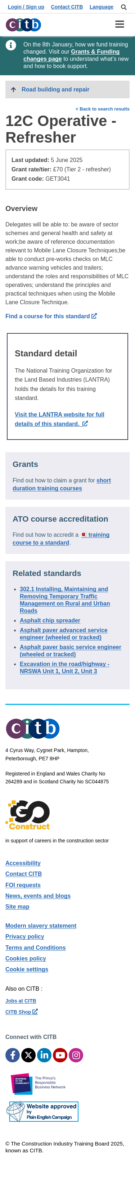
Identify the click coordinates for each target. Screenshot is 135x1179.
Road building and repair (55, 89)
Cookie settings (26, 969)
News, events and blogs (38, 896)
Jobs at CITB (20, 1001)
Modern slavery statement (40, 926)
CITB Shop (21, 1012)
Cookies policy (25, 958)
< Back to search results (103, 109)
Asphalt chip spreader (50, 620)
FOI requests (23, 885)
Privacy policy (24, 936)
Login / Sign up (26, 7)
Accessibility (23, 863)
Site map (17, 907)
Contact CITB (67, 7)
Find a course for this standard (51, 316)
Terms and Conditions (35, 948)
